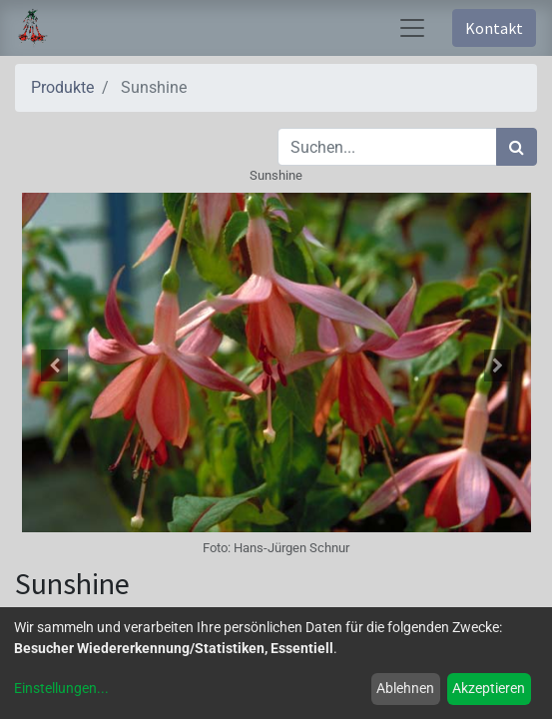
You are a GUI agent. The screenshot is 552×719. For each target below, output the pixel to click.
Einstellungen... (61, 688)
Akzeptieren (488, 688)
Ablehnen (405, 688)
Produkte (62, 87)
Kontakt (494, 28)
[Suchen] (516, 147)
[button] (54, 365)
